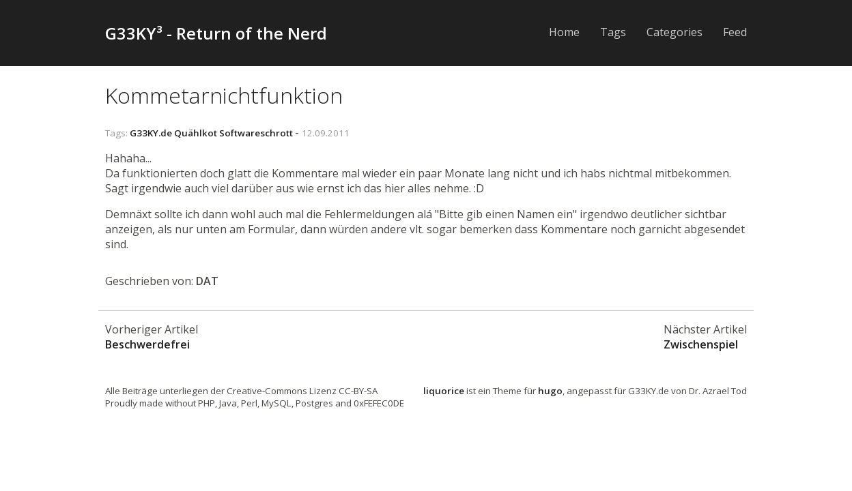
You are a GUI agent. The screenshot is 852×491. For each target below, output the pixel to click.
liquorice (443, 391)
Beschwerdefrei (147, 344)
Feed (735, 32)
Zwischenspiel (701, 344)
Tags (613, 32)
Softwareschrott (256, 133)
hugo (550, 391)
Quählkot (195, 133)
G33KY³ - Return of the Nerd (216, 33)
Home (564, 32)
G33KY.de (151, 133)
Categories (674, 32)
